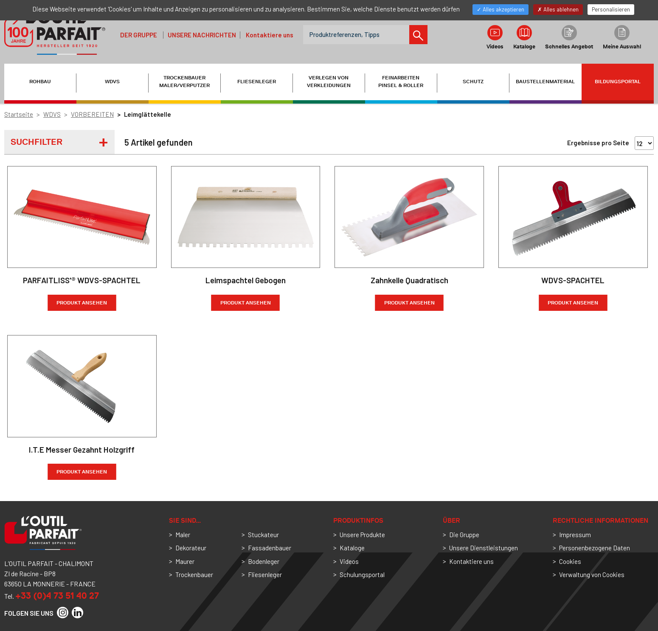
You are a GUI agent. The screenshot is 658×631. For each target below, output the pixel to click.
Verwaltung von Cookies (591, 574)
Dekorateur (190, 548)
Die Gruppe (464, 534)
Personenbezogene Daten (594, 548)
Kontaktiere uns (269, 35)
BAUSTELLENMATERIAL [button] (545, 82)
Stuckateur (263, 534)
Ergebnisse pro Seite (598, 142)
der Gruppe (138, 35)
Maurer (184, 561)
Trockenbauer (194, 574)
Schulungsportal (362, 574)
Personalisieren (611, 9)
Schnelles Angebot (569, 37)
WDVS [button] (112, 82)
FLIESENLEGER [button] (256, 82)
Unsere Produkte (362, 534)
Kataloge (524, 37)
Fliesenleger (265, 574)
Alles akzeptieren (500, 9)
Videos (494, 37)
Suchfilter (36, 142)
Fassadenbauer (269, 548)
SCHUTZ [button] (473, 82)
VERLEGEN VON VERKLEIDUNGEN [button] (329, 81)
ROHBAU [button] (40, 82)
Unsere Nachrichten (202, 35)
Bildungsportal (618, 82)
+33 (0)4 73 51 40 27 (57, 595)
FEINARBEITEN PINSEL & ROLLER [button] (400, 81)
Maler (182, 534)
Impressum (575, 534)
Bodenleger (263, 561)
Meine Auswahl (622, 37)
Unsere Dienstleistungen (483, 548)
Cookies (570, 561)
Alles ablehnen (558, 9)
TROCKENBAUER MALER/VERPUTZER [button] (184, 81)
